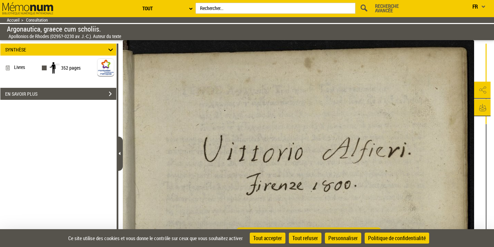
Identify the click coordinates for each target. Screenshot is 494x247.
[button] (482, 90)
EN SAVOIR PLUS (60, 94)
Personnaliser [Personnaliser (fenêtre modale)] (343, 238)
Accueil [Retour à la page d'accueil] (13, 20)
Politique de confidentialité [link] (397, 238)
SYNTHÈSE (60, 50)
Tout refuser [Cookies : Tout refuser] (305, 238)
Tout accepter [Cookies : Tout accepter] (267, 238)
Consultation (37, 20)
